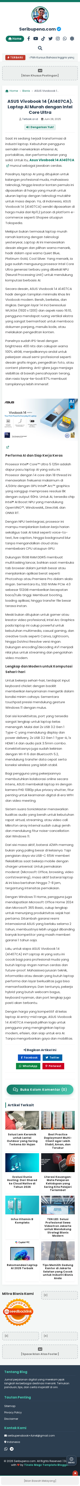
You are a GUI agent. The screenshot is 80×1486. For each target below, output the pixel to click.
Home (15, 39)
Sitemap (9, 1406)
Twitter (52, 1057)
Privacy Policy (13, 1412)
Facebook (29, 1057)
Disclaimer (11, 1419)
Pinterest (53, 1066)
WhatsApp (28, 1066)
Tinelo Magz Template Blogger (46, 1465)
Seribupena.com (40, 29)
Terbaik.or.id (30, 119)
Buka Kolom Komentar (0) (40, 1089)
